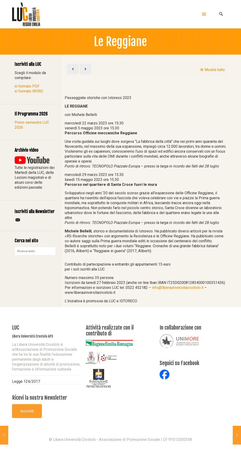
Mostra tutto (212, 70)
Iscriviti (27, 411)
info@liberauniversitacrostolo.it (177, 287)
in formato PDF (27, 86)
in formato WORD (29, 91)
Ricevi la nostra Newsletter (39, 397)
